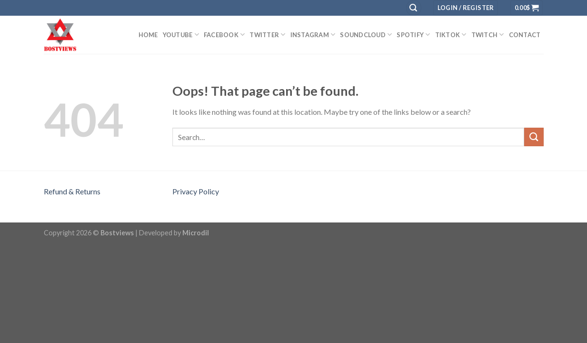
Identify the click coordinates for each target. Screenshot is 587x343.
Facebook (224, 34)
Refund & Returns (72, 191)
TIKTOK (451, 34)
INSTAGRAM (313, 34)
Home (148, 35)
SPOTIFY (413, 34)
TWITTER (267, 34)
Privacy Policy (195, 191)
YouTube (181, 34)
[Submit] (533, 137)
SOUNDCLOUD (366, 34)
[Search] (413, 8)
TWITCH (487, 34)
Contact (525, 35)
